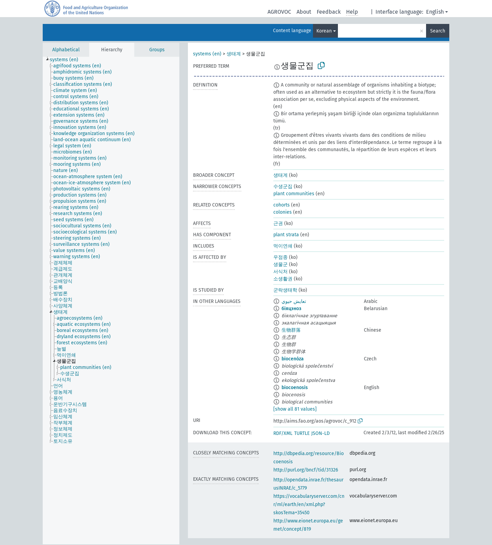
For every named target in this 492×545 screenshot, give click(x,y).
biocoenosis (295, 387)
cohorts (281, 205)
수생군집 (282, 186)
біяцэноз (291, 308)
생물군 (280, 264)
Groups (157, 50)
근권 (278, 223)
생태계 (234, 54)
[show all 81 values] (295, 409)
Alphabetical (66, 50)
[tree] (111, 300)
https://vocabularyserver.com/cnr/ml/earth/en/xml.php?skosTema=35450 (308, 504)
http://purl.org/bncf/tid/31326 (305, 470)
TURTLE (302, 433)
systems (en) (207, 54)
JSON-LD (320, 433)
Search (437, 31)
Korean (324, 31)
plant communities (293, 194)
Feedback (329, 12)
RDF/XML (282, 433)
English (435, 12)
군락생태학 (285, 290)
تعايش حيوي (294, 301)
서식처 (280, 272)
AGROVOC (279, 12)
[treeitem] (67, 60)
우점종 (280, 257)
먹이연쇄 (282, 246)
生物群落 (291, 330)
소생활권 (282, 279)
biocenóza (293, 359)
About (304, 12)
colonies (282, 212)
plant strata (286, 235)
